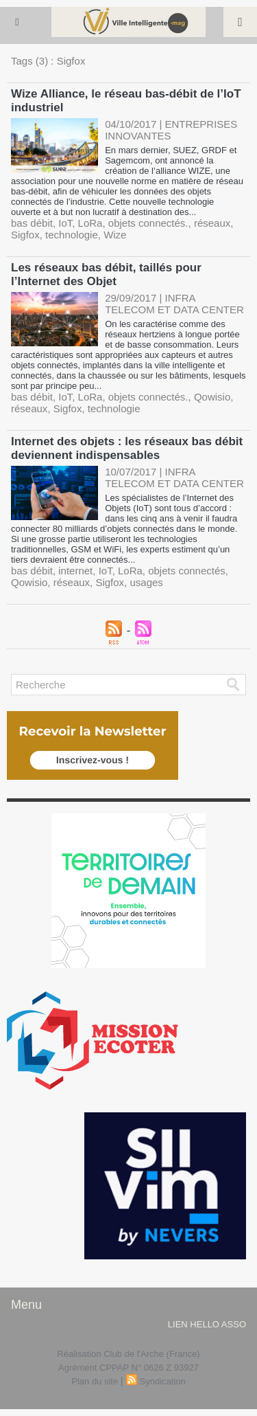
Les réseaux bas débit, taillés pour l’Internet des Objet (106, 274)
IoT (65, 223)
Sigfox (25, 234)
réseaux (212, 223)
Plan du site (94, 1381)
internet (75, 570)
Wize (114, 234)
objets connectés (186, 570)
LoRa (90, 223)
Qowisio (212, 397)
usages (146, 582)
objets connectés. (148, 223)
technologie (71, 234)
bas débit (32, 223)
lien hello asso (207, 1324)
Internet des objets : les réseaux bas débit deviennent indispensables (127, 448)
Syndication (163, 1381)
